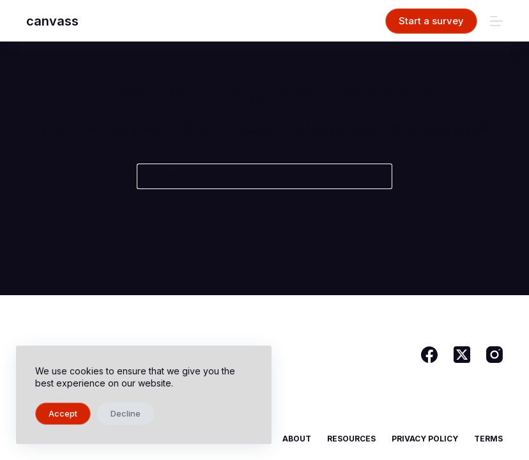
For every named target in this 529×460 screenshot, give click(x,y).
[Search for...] (252, 176)
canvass (52, 21)
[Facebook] (429, 354)
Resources (351, 438)
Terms (488, 438)
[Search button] (379, 176)
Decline (126, 413)
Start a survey (431, 21)
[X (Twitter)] (462, 354)
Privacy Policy (425, 438)
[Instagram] (494, 354)
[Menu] (496, 21)
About (296, 438)
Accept (63, 413)
